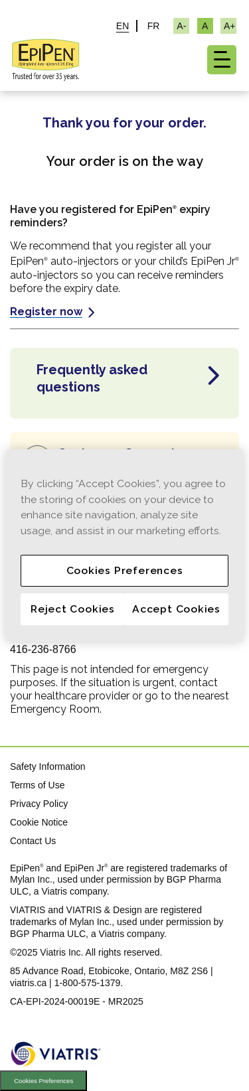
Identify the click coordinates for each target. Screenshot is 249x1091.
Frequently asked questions (92, 378)
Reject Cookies (73, 609)
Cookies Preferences (43, 1080)
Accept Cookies (176, 609)
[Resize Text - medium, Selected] (205, 26)
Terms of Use (37, 785)
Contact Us (33, 841)
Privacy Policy (39, 803)
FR (153, 26)
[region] (124, 545)
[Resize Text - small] (181, 26)
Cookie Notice (39, 822)
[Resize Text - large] (228, 26)
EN (122, 26)
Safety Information (48, 766)
